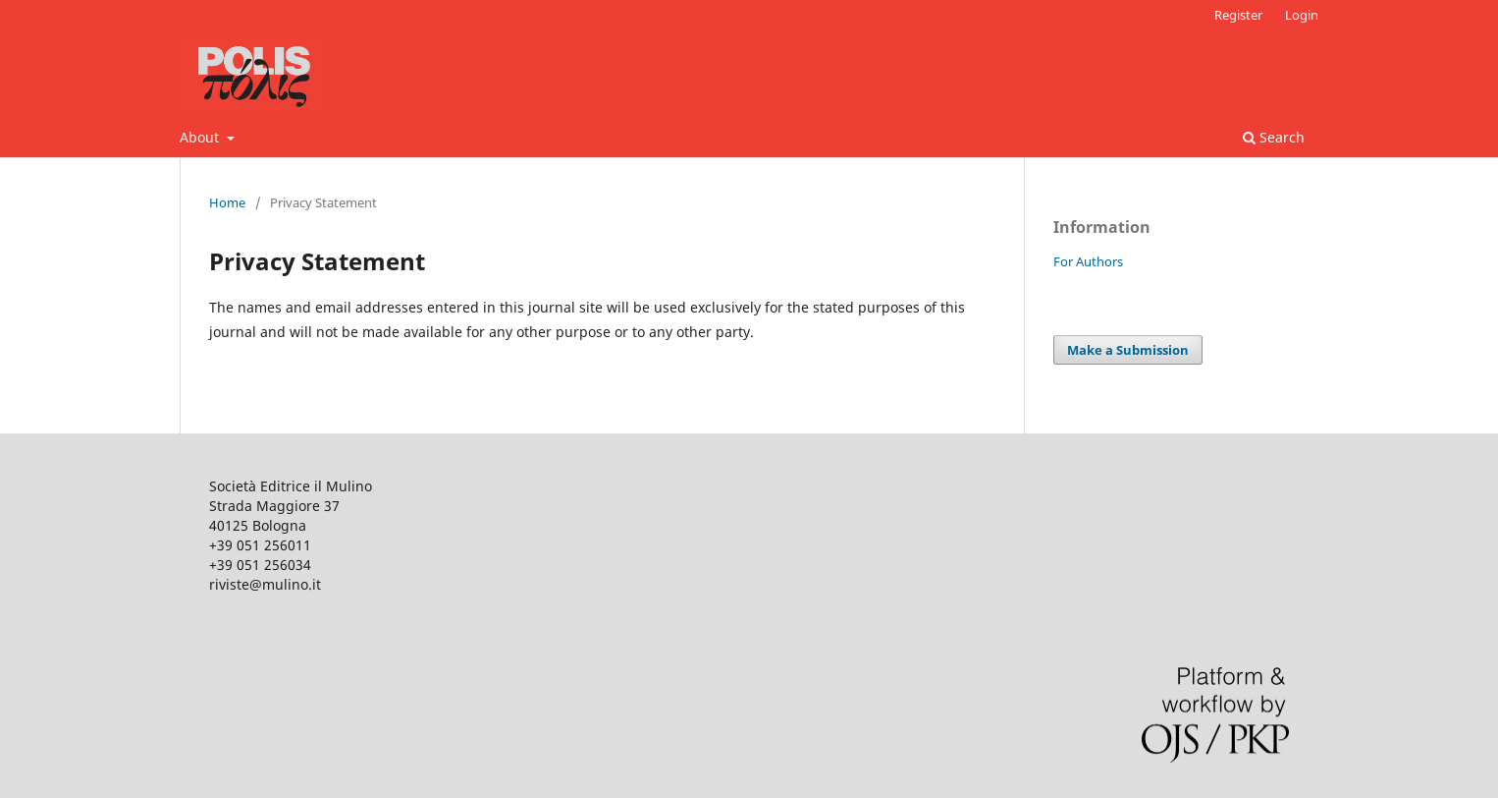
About (201, 137)
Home (227, 202)
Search (1274, 137)
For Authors (1088, 261)
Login (1301, 15)
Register (1238, 15)
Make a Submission (1128, 350)
